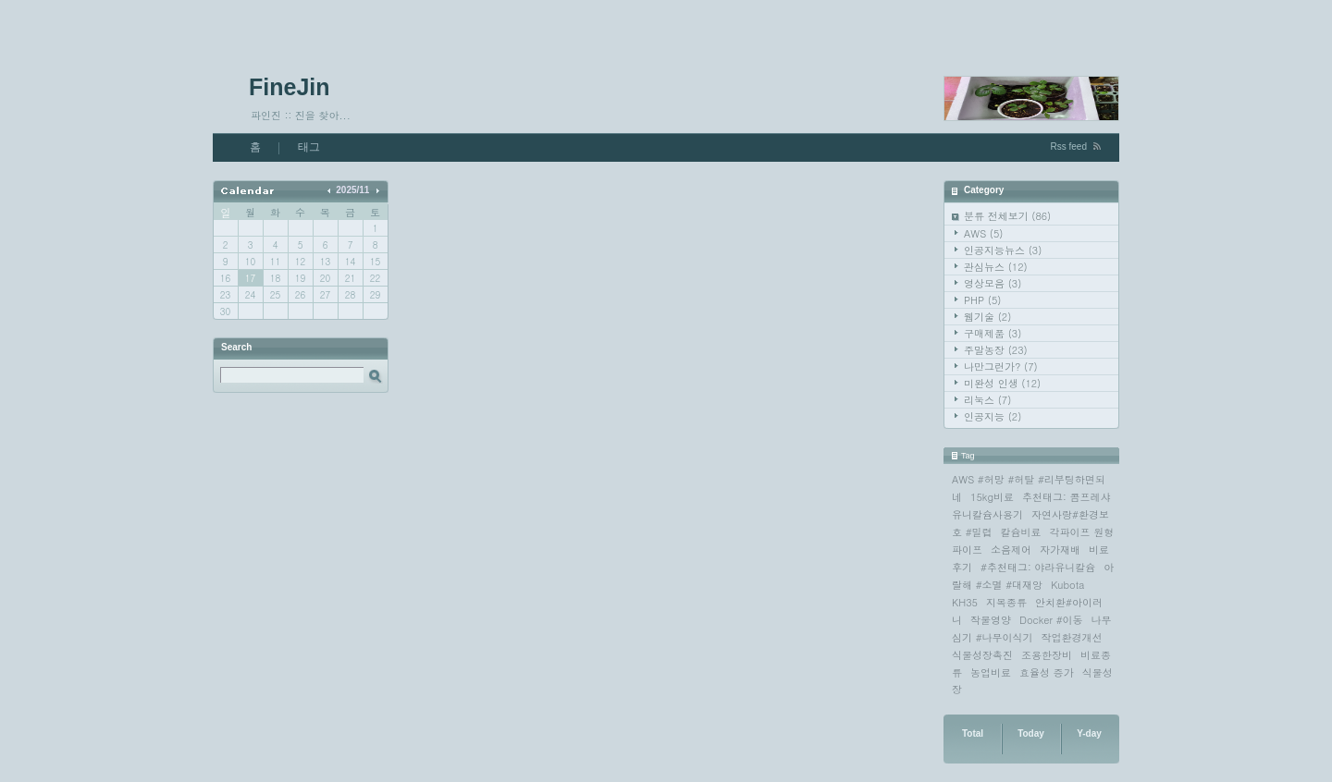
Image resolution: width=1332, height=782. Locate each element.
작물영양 (990, 620)
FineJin (289, 87)
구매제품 (992, 333)
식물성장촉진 (982, 655)
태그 (309, 147)
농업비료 (990, 672)
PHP (982, 300)
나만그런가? (1001, 366)
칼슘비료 (1021, 532)
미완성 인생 (1002, 383)
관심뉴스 (996, 267)
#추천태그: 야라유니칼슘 (1037, 567)
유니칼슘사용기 (987, 514)
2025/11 (352, 190)
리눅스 (987, 400)
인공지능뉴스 (1003, 250)
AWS (983, 233)
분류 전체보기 (1007, 216)
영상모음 (992, 283)
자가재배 (1060, 549)
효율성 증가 (1046, 672)
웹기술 (987, 317)
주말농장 (996, 350)
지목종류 (1006, 602)
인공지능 (992, 416)
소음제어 (1011, 549)
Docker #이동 (1051, 620)
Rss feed (1069, 146)
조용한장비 (1046, 655)
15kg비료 (992, 497)
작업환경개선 (1072, 637)
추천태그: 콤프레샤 (1066, 497)
